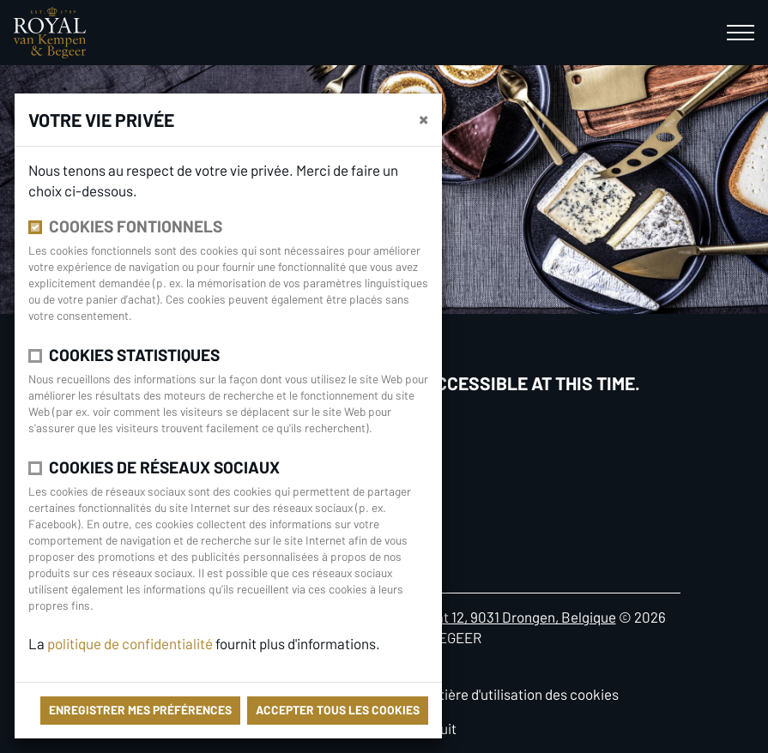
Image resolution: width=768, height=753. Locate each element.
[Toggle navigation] (740, 32)
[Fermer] (423, 118)
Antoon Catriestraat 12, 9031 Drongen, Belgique (471, 616)
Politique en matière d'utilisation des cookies (481, 693)
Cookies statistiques (134, 354)
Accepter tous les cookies (338, 709)
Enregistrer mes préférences (140, 709)
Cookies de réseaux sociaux (164, 467)
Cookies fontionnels (135, 226)
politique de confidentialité (131, 643)
